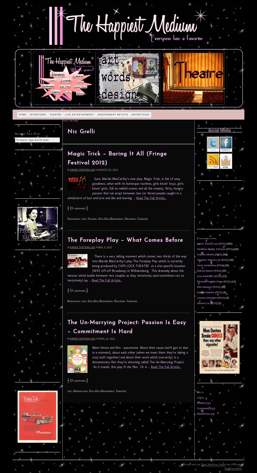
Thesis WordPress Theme (213, 464)
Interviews (38, 115)
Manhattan (80, 390)
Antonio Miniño (205, 254)
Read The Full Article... (151, 198)
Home (22, 115)
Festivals (73, 218)
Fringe (92, 218)
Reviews (130, 218)
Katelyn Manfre (205, 292)
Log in (200, 397)
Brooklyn (73, 301)
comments (77, 208)
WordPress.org (205, 413)
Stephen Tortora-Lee (209, 259)
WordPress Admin (233, 468)
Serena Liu (203, 303)
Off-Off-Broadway (110, 218)
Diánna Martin (205, 270)
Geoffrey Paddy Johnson (211, 249)
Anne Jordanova (206, 265)
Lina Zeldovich (205, 276)
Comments (206, 408)
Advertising (141, 115)
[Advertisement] (38, 174)
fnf (84, 218)
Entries (204, 402)
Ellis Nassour (204, 286)
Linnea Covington (207, 297)
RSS (222, 243)
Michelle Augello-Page (210, 281)
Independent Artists (112, 115)
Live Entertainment (79, 115)
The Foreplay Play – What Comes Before (125, 240)
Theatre (56, 115)
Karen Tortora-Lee (82, 170)
